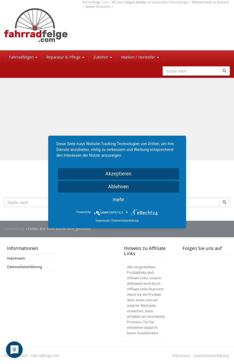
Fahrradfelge (14, 229)
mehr (118, 199)
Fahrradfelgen (23, 57)
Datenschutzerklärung (24, 266)
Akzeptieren (118, 174)
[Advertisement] (117, 119)
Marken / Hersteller (140, 57)
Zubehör (102, 57)
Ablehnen (118, 186)
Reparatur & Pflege (65, 57)
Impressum (16, 258)
